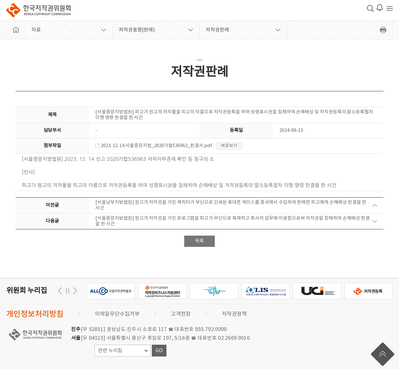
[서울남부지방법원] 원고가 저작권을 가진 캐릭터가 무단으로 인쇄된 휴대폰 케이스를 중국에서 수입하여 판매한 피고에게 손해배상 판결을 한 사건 (230, 205)
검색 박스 (370, 8)
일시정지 (67, 290)
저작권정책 (234, 314)
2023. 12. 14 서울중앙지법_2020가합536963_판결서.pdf (153, 145)
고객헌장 (181, 314)
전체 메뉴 (390, 8)
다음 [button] (61, 290)
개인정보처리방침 (35, 314)
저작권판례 (217, 30)
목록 (199, 241)
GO (159, 350)
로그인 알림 (380, 7)
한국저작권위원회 (38, 10)
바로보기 (229, 145)
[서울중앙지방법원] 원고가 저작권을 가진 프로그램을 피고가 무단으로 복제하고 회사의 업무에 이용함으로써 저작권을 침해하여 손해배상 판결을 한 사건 (232, 221)
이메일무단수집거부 (117, 314)
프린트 (383, 30)
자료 (36, 30)
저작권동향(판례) (137, 30)
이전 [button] (74, 290)
